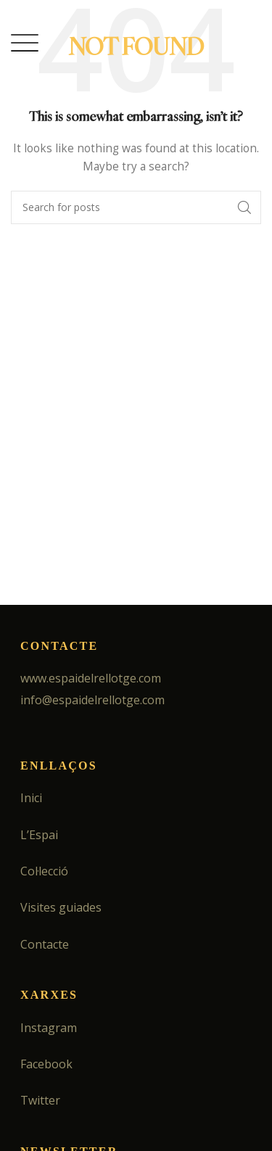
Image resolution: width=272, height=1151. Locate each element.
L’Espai (39, 835)
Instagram (48, 1028)
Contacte (44, 944)
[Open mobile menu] (25, 42)
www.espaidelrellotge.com (90, 678)
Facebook (46, 1064)
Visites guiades (61, 907)
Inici (31, 798)
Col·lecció (44, 871)
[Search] (136, 207)
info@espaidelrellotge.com (92, 700)
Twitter (40, 1100)
